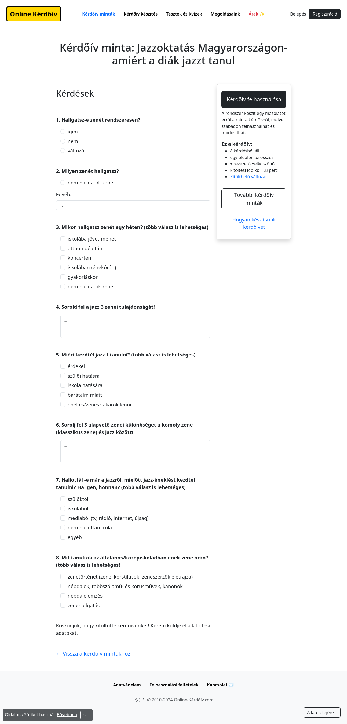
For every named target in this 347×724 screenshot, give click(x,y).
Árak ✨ (257, 14)
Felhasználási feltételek (174, 685)
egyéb (75, 537)
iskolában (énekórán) (92, 267)
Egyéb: (64, 194)
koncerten (79, 257)
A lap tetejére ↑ (322, 712)
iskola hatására (85, 385)
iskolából (78, 508)
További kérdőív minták (254, 198)
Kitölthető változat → (251, 177)
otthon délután (85, 248)
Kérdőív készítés (141, 14)
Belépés (298, 14)
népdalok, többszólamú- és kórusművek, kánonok (125, 586)
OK (85, 715)
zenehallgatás (84, 605)
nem (73, 141)
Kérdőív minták (98, 14)
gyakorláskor (83, 277)
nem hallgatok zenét (91, 182)
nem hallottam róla (90, 527)
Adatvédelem (127, 685)
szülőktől (78, 499)
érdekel (76, 366)
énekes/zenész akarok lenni (99, 404)
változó (76, 150)
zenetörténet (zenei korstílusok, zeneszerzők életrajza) (130, 576)
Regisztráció (325, 14)
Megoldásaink (225, 14)
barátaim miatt (85, 394)
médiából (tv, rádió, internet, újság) (108, 518)
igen (73, 131)
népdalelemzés (85, 595)
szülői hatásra (84, 375)
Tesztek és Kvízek (184, 14)
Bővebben (67, 715)
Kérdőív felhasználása (254, 99)
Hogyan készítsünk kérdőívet (254, 223)
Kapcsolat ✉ (220, 685)
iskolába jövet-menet (92, 238)
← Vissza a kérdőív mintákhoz (93, 653)
